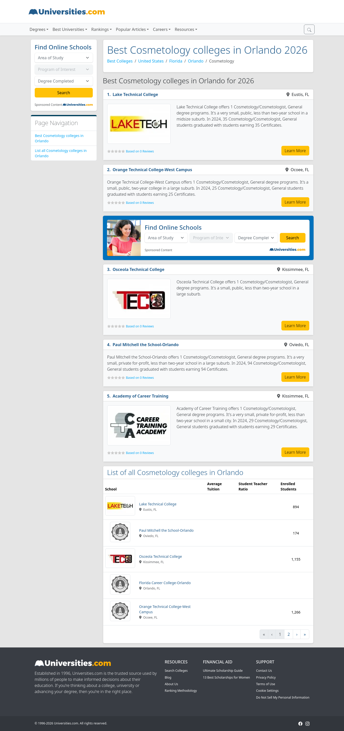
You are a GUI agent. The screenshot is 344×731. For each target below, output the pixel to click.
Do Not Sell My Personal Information (282, 697)
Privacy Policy (266, 677)
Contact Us (264, 670)
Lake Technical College (135, 94)
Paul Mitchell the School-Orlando (146, 344)
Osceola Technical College (138, 269)
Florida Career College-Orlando (165, 582)
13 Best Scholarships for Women (226, 677)
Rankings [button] (100, 29)
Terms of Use (265, 684)
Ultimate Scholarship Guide (223, 670)
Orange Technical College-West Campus (152, 169)
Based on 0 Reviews (140, 151)
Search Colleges (176, 670)
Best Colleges (120, 61)
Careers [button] (160, 29)
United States (151, 61)
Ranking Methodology (181, 690)
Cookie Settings (267, 690)
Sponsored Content (48, 105)
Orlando (196, 61)
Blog (168, 677)
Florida (176, 61)
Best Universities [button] (68, 29)
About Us (171, 684)
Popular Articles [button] (131, 29)
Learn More (295, 150)
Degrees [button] (38, 29)
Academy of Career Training (140, 396)
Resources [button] (184, 29)
